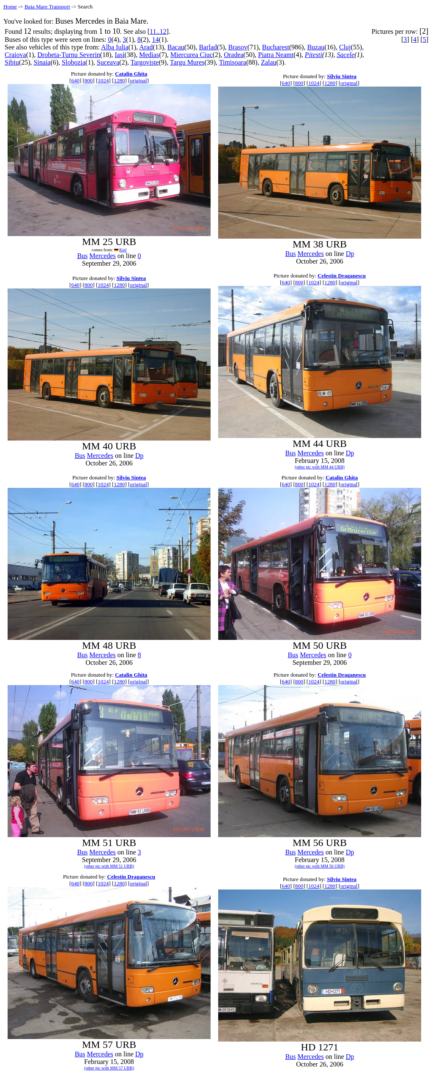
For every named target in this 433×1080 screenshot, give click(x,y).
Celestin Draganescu (342, 275)
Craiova (15, 54)
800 (89, 80)
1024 (103, 80)
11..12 (158, 31)
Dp (350, 253)
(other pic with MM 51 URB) (109, 866)
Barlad (208, 47)
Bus (82, 255)
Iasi (119, 54)
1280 (119, 80)
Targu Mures (187, 62)
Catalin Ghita (131, 74)
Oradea (233, 54)
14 (155, 39)
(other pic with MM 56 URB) (320, 866)
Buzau (315, 47)
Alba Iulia (114, 47)
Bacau (175, 47)
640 (75, 80)
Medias (149, 54)
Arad (146, 47)
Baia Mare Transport (47, 6)
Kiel (122, 250)
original (138, 80)
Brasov (237, 47)
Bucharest (275, 47)
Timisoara (232, 62)
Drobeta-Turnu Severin (68, 54)
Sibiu (12, 62)
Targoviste (144, 62)
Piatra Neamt (275, 54)
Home (10, 6)
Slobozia (73, 62)
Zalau (268, 62)
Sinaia (41, 62)
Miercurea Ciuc (191, 54)
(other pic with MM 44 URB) (320, 467)
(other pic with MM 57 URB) (109, 1068)
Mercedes (102, 255)
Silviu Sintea (341, 76)
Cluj (345, 47)
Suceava (108, 62)
